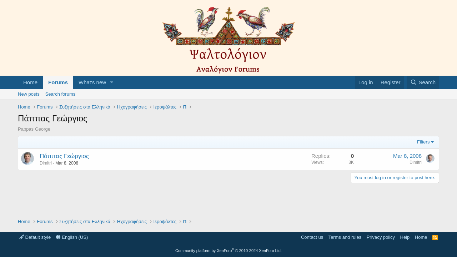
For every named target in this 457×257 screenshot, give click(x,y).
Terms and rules (344, 237)
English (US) (72, 237)
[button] (112, 82)
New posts (29, 94)
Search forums (60, 94)
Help (405, 237)
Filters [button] (423, 142)
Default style (35, 237)
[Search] (423, 82)
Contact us (312, 237)
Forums (58, 82)
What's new (92, 82)
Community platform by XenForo (228, 250)
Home (30, 82)
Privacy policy (381, 237)
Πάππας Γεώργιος (64, 156)
